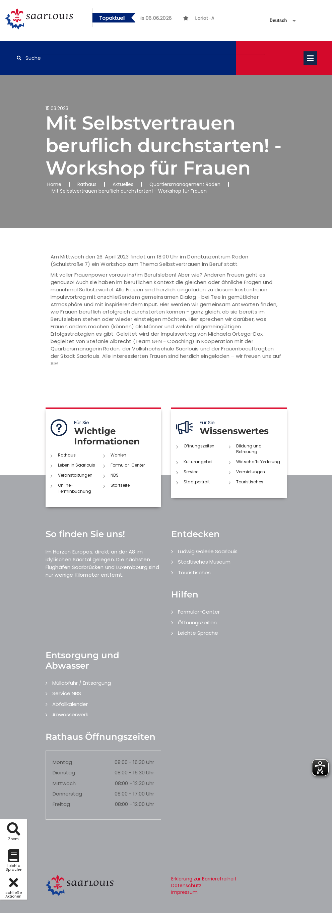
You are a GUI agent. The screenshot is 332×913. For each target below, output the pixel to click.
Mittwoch (64, 783)
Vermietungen (250, 472)
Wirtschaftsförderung (258, 462)
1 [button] (162, 19)
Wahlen (118, 455)
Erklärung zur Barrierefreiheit (204, 878)
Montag (62, 762)
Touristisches (249, 482)
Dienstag (64, 772)
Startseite (120, 485)
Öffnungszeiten (199, 446)
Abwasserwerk (70, 714)
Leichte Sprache (198, 632)
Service (191, 472)
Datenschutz (186, 885)
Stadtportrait (197, 482)
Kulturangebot (198, 462)
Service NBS (66, 693)
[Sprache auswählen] (275, 20)
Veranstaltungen (75, 475)
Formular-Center (128, 465)
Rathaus (86, 184)
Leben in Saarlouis (76, 465)
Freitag (61, 804)
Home (54, 184)
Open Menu (310, 58)
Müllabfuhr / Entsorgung (81, 682)
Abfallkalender (70, 704)
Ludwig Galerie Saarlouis (208, 551)
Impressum (184, 892)
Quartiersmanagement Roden (184, 184)
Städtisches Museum (204, 561)
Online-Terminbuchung (74, 488)
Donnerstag (67, 793)
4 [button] (192, 19)
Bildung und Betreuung (249, 448)
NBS (115, 475)
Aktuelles (123, 184)
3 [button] (182, 19)
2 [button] (172, 19)
